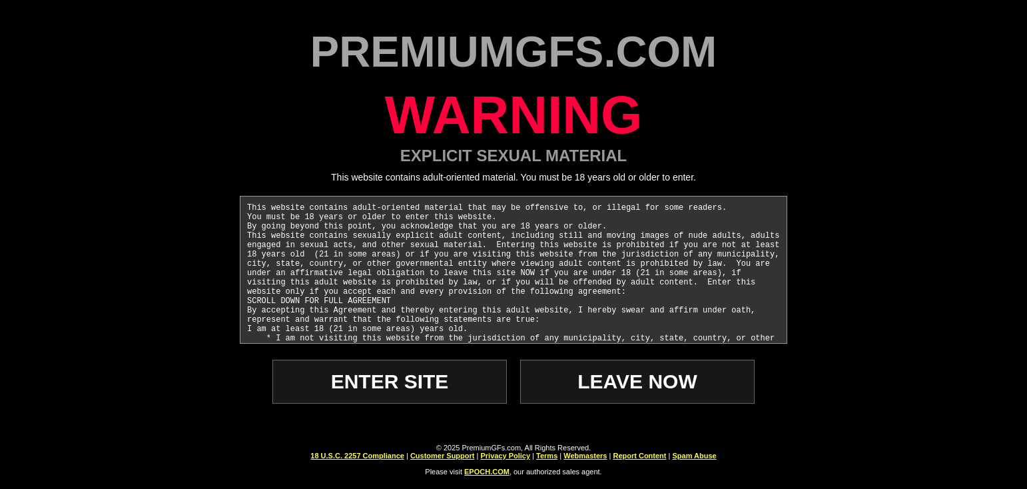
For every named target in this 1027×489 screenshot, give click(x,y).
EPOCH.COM (487, 472)
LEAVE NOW (637, 381)
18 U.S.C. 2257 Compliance (357, 456)
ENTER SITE (390, 381)
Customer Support (442, 456)
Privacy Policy (505, 456)
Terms (546, 456)
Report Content (639, 456)
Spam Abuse (694, 456)
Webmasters (585, 456)
